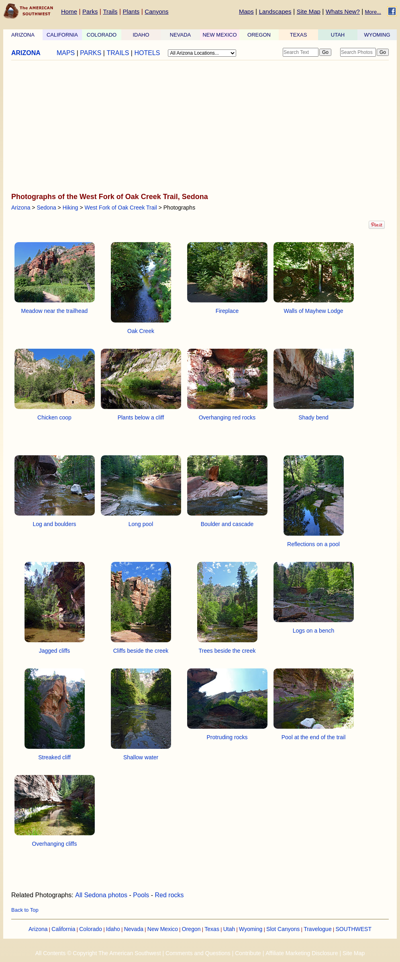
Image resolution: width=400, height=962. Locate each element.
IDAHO (141, 35)
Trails (110, 11)
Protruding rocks (227, 737)
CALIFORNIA (62, 35)
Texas (211, 929)
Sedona (46, 207)
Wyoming (250, 929)
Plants (131, 11)
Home (69, 11)
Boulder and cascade (227, 524)
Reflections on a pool (313, 544)
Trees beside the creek (227, 651)
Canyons (156, 11)
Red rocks (169, 895)
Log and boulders (54, 524)
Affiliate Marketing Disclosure (301, 953)
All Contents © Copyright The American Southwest (98, 953)
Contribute (248, 953)
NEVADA (180, 35)
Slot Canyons (283, 929)
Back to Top (25, 910)
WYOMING (377, 35)
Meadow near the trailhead (54, 311)
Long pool (141, 524)
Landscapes (275, 11)
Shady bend (313, 417)
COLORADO (101, 35)
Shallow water (140, 757)
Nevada (133, 929)
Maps (246, 11)
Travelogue (318, 929)
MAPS (66, 52)
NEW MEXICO (219, 35)
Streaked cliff (54, 757)
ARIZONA (23, 35)
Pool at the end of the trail (314, 737)
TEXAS (298, 35)
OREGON (259, 35)
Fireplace (227, 311)
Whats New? (343, 11)
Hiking (70, 207)
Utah (229, 929)
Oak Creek (140, 331)
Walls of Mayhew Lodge (313, 311)
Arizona (20, 207)
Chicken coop (54, 417)
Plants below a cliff (141, 417)
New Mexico (162, 929)
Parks (90, 11)
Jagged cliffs (54, 651)
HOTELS (147, 52)
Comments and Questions (198, 953)
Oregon (191, 929)
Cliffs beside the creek (140, 651)
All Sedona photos (101, 895)
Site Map (308, 11)
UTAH (338, 35)
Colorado (90, 929)
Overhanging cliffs (54, 844)
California (63, 929)
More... (373, 12)
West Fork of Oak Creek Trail (121, 207)
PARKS (90, 52)
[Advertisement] (197, 127)
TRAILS (117, 52)
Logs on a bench (314, 630)
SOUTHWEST (353, 929)
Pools (141, 895)
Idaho (113, 929)
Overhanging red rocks (227, 417)
